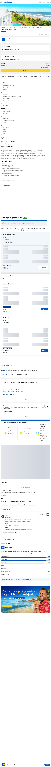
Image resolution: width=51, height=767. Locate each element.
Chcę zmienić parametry (9, 394)
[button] (25, 46)
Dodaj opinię (25, 487)
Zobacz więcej (6, 185)
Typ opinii (30, 501)
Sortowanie (3, 501)
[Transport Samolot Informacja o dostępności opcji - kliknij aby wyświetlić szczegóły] (25, 53)
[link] (8, 1)
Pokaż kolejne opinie (9, 539)
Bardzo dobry (9, 38)
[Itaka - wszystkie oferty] (18, 144)
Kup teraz (25, 70)
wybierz (26, 399)
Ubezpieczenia (19, 374)
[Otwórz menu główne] (1, 2)
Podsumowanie (45, 67)
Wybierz (44, 309)
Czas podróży (22, 501)
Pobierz (47, 764)
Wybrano (43, 267)
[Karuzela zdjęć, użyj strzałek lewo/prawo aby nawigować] (25, 15)
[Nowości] (40, 1)
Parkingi (11, 374)
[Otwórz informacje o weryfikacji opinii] (39, 492)
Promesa (27, 374)
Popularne (4, 374)
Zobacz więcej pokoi (26, 359)
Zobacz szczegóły (7, 411)
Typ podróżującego (14, 501)
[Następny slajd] (48, 76)
